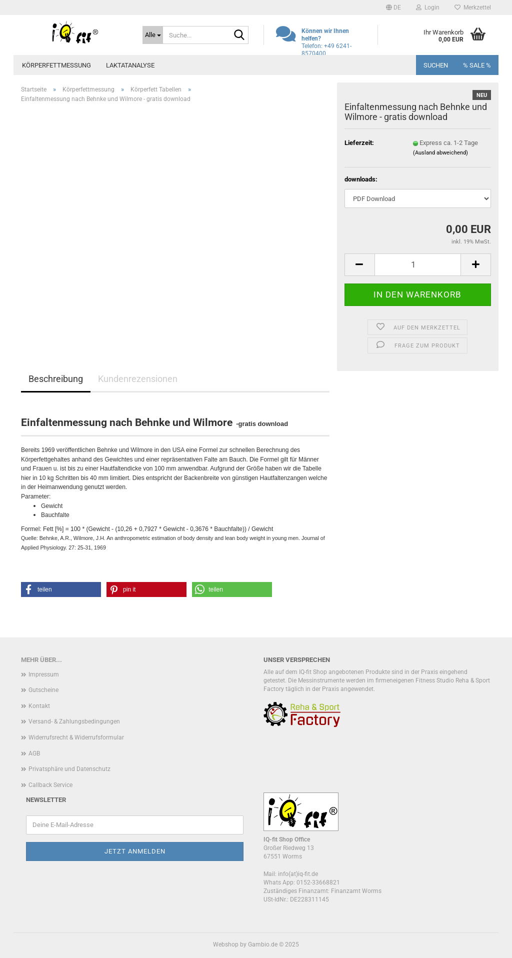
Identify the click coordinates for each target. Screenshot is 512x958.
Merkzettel (472, 7)
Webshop (225, 944)
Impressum (43, 674)
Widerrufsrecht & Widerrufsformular (76, 737)
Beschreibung (55, 379)
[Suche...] (152, 35)
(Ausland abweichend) (440, 153)
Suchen (436, 65)
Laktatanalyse (130, 65)
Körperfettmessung (56, 65)
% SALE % (477, 65)
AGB (34, 753)
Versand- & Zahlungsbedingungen (74, 721)
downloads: (361, 179)
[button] (393, 7)
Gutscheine (43, 690)
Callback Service (50, 785)
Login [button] (428, 7)
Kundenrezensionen (138, 379)
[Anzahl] (417, 265)
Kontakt (39, 706)
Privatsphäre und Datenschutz (69, 769)
